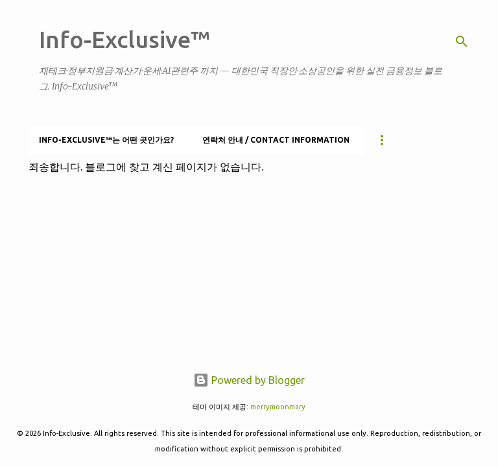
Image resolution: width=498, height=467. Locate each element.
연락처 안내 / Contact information (276, 140)
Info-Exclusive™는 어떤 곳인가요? (106, 140)
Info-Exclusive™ (124, 39)
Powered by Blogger (249, 380)
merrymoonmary (277, 407)
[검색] (461, 41)
